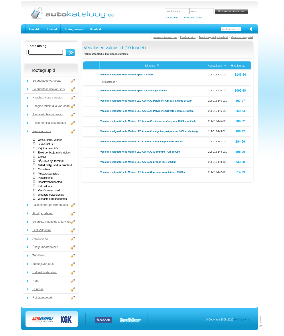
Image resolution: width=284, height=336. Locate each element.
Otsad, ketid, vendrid (50, 139)
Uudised (51, 29)
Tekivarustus (45, 144)
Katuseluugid (45, 186)
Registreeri (172, 17)
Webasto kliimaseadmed (52, 198)
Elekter (42, 156)
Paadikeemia (45, 177)
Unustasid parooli (193, 17)
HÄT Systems (242, 319)
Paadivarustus (187, 37)
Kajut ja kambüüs (48, 148)
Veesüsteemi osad (49, 190)
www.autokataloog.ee (165, 37)
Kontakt (95, 29)
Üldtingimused (74, 29)
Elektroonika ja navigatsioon (54, 152)
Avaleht (34, 29)
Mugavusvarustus (48, 173)
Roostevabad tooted (50, 182)
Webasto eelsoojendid (51, 194)
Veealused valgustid (242, 37)
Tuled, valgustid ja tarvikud (213, 37)
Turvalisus (44, 169)
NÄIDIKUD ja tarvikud (50, 161)
